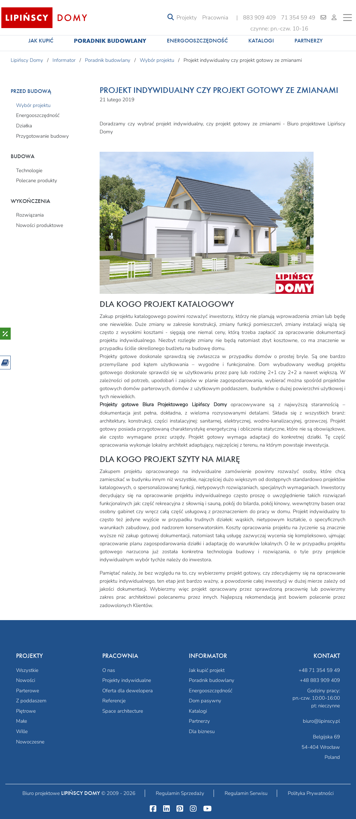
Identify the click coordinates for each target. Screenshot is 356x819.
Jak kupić (40, 40)
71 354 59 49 (298, 17)
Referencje (114, 700)
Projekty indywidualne (126, 680)
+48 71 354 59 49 (319, 670)
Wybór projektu (33, 105)
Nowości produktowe (39, 225)
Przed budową (31, 91)
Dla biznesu (202, 731)
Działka (24, 125)
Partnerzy (308, 40)
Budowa (22, 156)
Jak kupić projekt (207, 670)
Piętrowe (26, 711)
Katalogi (261, 40)
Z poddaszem (31, 700)
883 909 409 (259, 17)
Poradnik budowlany (110, 40)
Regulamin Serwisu (246, 793)
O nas (108, 670)
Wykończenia (30, 201)
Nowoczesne (30, 741)
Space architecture (122, 711)
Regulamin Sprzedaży (180, 793)
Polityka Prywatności (311, 793)
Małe (21, 721)
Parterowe (27, 690)
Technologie (29, 170)
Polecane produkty (36, 180)
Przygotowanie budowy (42, 136)
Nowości (25, 680)
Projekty (186, 17)
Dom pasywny (205, 700)
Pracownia (215, 17)
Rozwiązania (30, 215)
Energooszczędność (197, 40)
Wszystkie (27, 670)
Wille (22, 731)
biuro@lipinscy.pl (321, 721)
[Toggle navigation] (170, 17)
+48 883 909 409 (320, 680)
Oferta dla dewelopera (127, 690)
